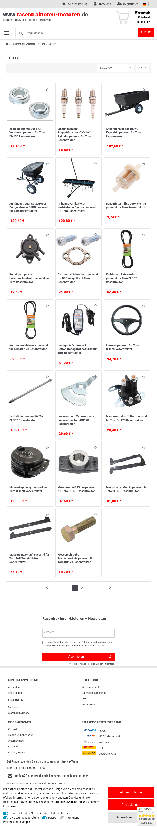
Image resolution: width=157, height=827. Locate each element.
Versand (13, 746)
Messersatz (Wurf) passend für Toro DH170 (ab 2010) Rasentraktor (29, 558)
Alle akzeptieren (131, 792)
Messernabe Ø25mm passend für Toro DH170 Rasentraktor (77, 489)
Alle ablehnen (131, 805)
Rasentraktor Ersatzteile (24, 44)
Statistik (36, 813)
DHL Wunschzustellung (24, 817)
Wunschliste (47, 90)
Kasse (26, 712)
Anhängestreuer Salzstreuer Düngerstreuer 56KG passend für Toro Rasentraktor (28, 207)
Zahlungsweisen (17, 752)
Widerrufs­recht (90, 687)
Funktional (73, 817)
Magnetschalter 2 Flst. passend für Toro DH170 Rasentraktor (126, 418)
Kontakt (12, 729)
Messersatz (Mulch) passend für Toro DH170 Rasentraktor (127, 489)
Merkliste (13, 707)
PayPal (52, 817)
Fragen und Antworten (20, 734)
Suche (146, 32)
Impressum (88, 704)
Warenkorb (14, 712)
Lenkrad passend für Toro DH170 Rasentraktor (122, 347)
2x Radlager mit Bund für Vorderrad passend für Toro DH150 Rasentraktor (27, 132)
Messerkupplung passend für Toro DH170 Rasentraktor (28, 489)
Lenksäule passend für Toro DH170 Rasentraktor (27, 418)
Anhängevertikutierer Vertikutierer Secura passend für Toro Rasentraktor (77, 207)
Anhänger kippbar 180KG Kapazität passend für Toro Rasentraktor (123, 132)
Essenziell (16, 813)
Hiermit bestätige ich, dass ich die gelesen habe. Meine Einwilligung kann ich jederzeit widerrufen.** (79, 644)
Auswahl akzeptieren (131, 817)
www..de (74, 16)
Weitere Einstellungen (16, 822)
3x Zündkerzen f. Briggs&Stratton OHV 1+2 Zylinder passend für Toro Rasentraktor (74, 134)
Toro (42, 44)
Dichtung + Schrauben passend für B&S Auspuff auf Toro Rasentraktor (78, 278)
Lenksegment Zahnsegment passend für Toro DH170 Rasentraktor (76, 420)
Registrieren (15, 692)
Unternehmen (16, 740)
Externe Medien (60, 813)
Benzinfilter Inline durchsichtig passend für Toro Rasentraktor (126, 205)
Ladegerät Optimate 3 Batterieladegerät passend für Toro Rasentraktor (77, 349)
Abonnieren (89, 657)
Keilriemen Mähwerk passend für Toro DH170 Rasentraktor (28, 347)
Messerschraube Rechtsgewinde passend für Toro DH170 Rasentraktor (76, 558)
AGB (84, 698)
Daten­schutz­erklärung (94, 692)
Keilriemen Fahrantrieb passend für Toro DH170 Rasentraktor (121, 278)
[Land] (144, 4)
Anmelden (14, 687)
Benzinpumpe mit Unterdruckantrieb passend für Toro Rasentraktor (29, 278)
